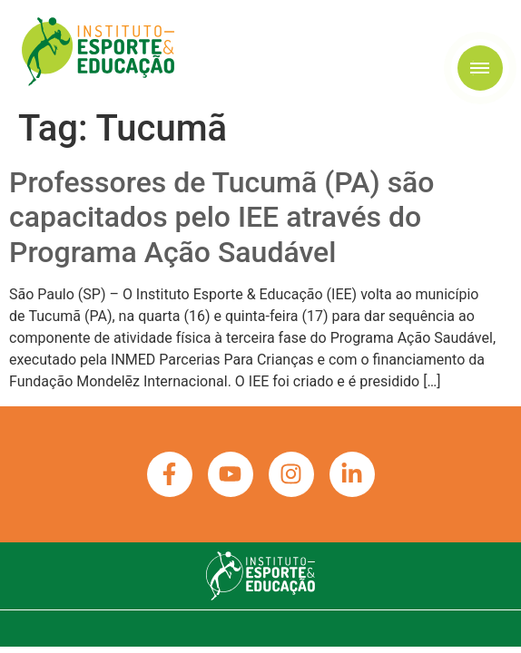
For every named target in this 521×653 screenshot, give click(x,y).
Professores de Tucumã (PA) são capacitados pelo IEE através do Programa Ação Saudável (222, 217)
